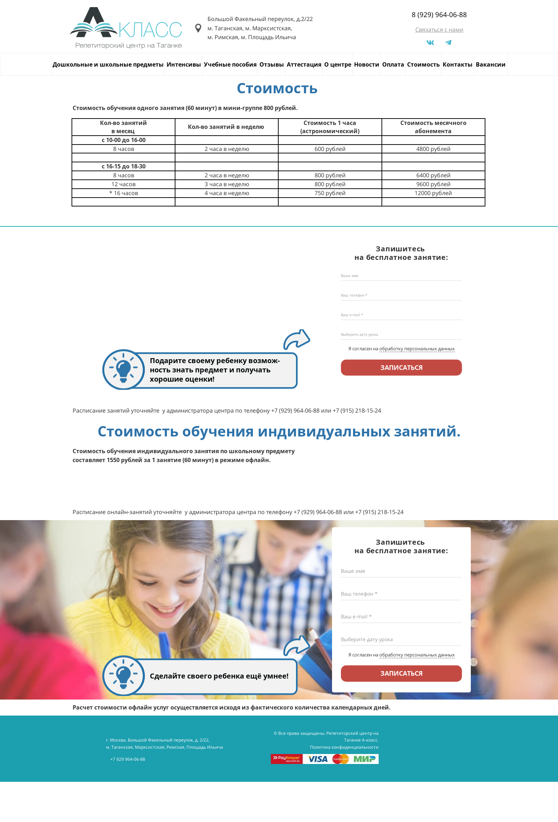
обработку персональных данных (417, 348)
